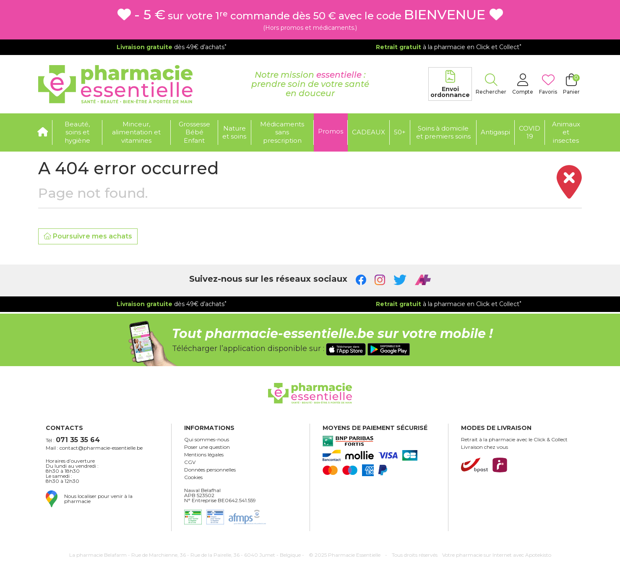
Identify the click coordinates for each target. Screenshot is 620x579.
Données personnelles (210, 469)
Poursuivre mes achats (88, 236)
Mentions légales (204, 454)
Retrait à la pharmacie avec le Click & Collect (514, 439)
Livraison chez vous (484, 447)
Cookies (193, 477)
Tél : (73, 440)
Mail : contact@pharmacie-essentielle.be (94, 448)
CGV (189, 462)
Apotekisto (496, 555)
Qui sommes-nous (206, 439)
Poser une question (207, 447)
